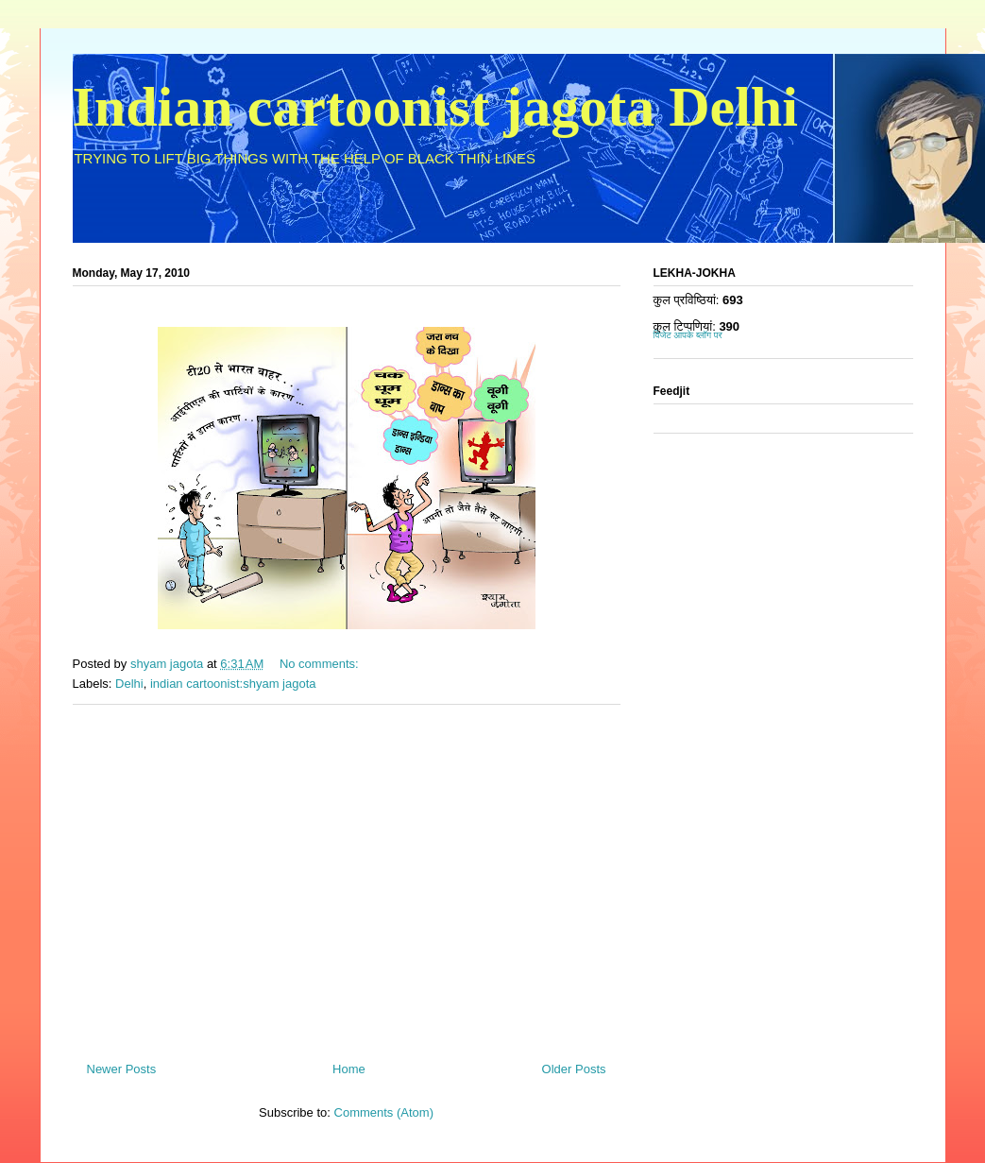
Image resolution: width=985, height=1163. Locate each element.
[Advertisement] (346, 876)
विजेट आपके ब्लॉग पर (688, 335)
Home (348, 1069)
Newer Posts (122, 1069)
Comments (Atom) (383, 1112)
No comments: (321, 664)
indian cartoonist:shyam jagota (233, 683)
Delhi (129, 683)
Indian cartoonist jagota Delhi (435, 107)
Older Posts (574, 1069)
